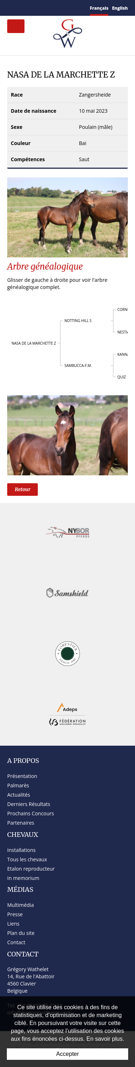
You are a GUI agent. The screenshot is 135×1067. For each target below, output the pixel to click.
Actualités (18, 794)
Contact (16, 942)
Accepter (67, 1054)
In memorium (23, 878)
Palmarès (18, 785)
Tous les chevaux (27, 859)
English (120, 8)
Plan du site (21, 932)
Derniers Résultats (28, 804)
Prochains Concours (30, 813)
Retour (22, 489)
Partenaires (20, 822)
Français (99, 8)
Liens (13, 923)
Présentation (22, 776)
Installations (21, 850)
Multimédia (20, 904)
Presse (15, 914)
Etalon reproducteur (31, 868)
